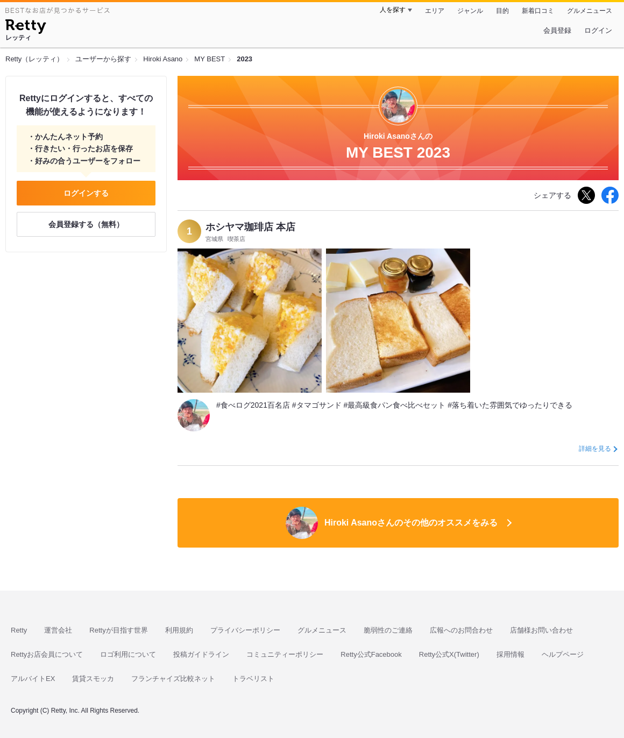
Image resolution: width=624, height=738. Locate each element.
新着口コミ (538, 11)
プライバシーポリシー (245, 630)
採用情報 (510, 654)
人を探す (393, 9)
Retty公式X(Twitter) (449, 654)
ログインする (86, 193)
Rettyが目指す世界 (118, 630)
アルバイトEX (33, 679)
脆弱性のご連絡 (388, 630)
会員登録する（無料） (86, 224)
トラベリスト (253, 679)
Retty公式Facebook (371, 654)
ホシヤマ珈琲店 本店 (250, 227)
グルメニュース (589, 11)
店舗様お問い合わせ (541, 630)
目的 (502, 11)
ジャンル (470, 11)
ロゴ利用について (128, 654)
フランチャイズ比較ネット (173, 679)
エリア (434, 11)
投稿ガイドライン (201, 654)
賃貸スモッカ (93, 679)
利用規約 (179, 630)
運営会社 (58, 630)
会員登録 (557, 30)
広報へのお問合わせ (461, 630)
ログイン (598, 30)
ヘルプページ (563, 654)
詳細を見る (595, 448)
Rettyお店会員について (47, 654)
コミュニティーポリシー (284, 654)
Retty (19, 630)
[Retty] (25, 28)
